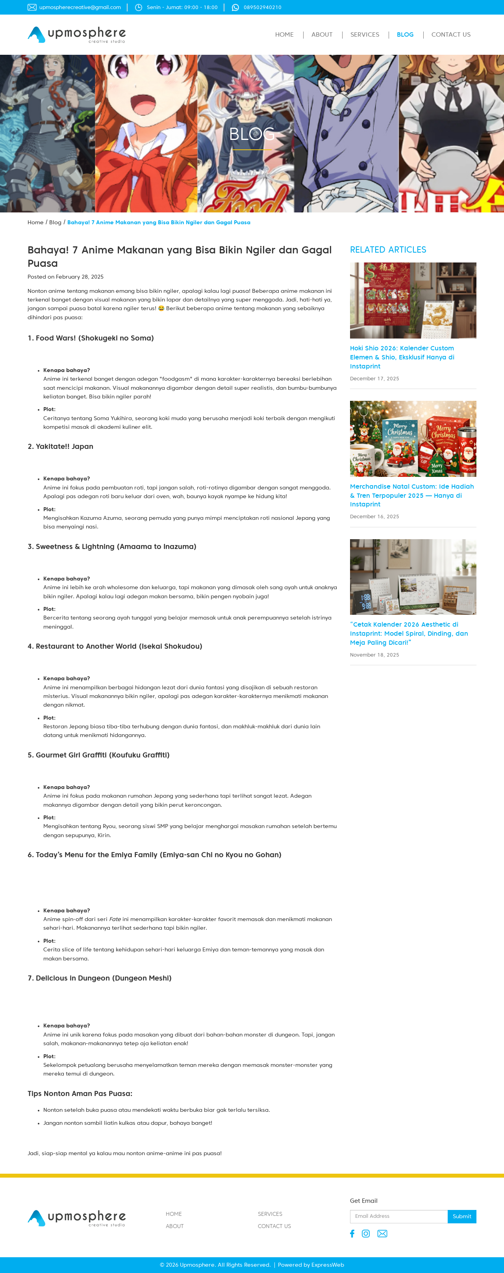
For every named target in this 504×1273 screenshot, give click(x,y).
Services (364, 35)
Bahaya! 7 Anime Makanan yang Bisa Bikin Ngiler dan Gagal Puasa (158, 222)
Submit (462, 1216)
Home (284, 35)
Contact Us (451, 35)
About (322, 35)
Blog (405, 35)
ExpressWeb (327, 1265)
